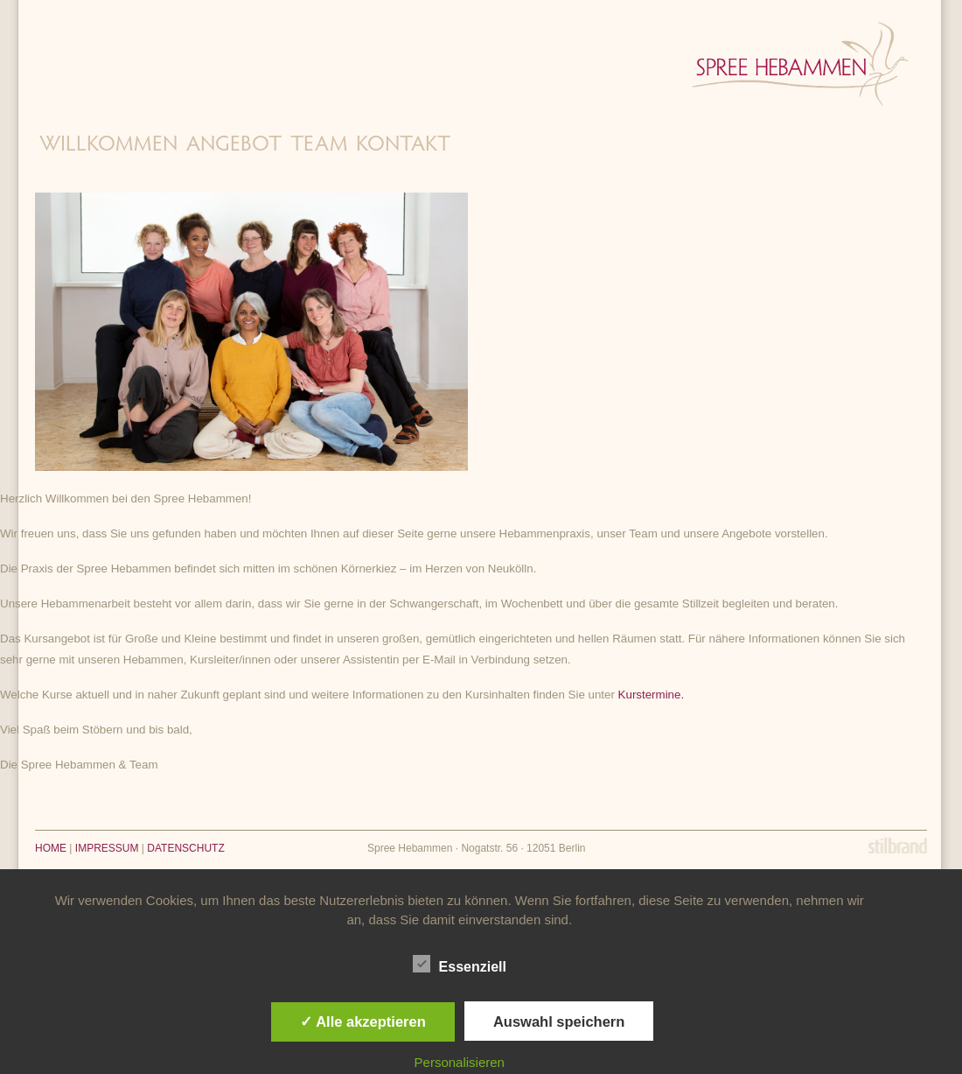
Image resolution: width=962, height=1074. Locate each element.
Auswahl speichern (558, 1021)
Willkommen (108, 146)
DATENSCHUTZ (185, 848)
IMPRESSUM (107, 848)
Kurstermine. (651, 694)
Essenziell (459, 964)
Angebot (234, 146)
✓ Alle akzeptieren (363, 1021)
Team (318, 146)
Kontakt (403, 146)
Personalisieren (460, 1062)
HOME (50, 848)
